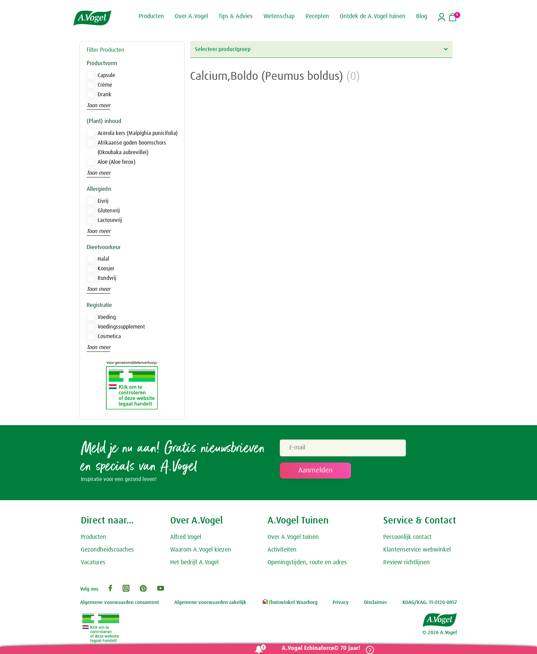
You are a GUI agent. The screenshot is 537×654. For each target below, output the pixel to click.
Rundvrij (107, 278)
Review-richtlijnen (406, 563)
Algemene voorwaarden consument (119, 603)
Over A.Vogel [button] (191, 16)
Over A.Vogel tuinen (293, 538)
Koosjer (106, 268)
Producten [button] (151, 16)
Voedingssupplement (121, 327)
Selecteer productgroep (321, 49)
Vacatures (93, 563)
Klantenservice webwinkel (417, 551)
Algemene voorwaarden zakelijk (210, 603)
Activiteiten (282, 551)
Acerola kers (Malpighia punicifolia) (137, 133)
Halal (103, 259)
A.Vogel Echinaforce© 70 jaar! (319, 648)
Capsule (106, 75)
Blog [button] (421, 16)
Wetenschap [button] (279, 16)
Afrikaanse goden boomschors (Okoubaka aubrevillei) (132, 147)
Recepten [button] (317, 16)
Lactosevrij (110, 220)
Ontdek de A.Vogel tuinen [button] (372, 16)
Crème (105, 85)
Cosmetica (109, 336)
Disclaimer (375, 603)
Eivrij (103, 201)
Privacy (341, 603)
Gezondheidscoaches (107, 551)
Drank (104, 94)
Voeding (107, 317)
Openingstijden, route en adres (307, 563)
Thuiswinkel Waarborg (289, 603)
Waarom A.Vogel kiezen (200, 551)
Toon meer (98, 105)
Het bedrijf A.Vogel (194, 563)
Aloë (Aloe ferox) (116, 162)
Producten (93, 538)
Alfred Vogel (185, 538)
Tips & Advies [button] (235, 16)
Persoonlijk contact (407, 538)
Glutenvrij (109, 210)
